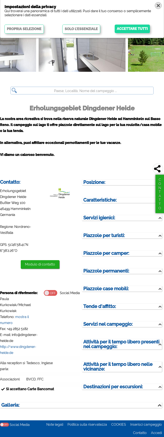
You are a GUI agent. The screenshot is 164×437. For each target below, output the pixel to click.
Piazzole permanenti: (106, 271)
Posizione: (94, 182)
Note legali (54, 424)
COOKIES (118, 424)
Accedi (156, 433)
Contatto (140, 433)
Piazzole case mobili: (106, 288)
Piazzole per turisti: (104, 235)
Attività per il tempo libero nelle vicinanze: (117, 367)
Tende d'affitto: (99, 306)
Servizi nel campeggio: (108, 324)
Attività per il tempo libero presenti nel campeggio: (121, 344)
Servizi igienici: (99, 217)
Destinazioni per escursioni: (113, 386)
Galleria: (10, 405)
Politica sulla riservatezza (87, 424)
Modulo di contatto (40, 264)
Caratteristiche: (100, 200)
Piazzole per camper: (106, 253)
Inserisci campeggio (146, 424)
